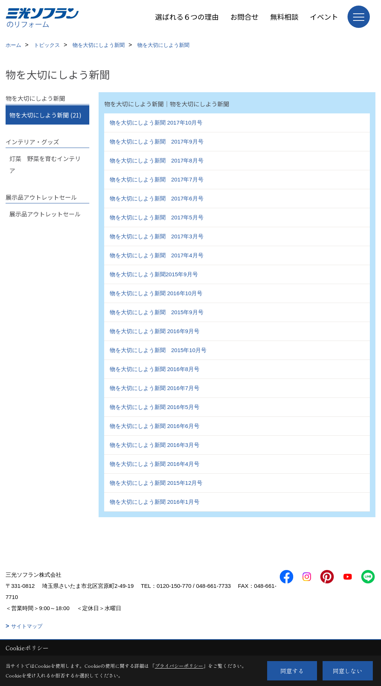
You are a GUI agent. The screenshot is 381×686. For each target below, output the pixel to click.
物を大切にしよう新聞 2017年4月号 (157, 255)
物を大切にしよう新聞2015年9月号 (154, 274)
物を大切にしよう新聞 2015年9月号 (157, 312)
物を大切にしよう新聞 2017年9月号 (157, 141)
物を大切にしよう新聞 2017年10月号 (156, 122)
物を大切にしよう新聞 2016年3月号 (154, 445)
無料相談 (284, 17)
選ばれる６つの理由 (187, 17)
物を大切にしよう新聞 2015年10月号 (158, 350)
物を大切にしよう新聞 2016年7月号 (154, 388)
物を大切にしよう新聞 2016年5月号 (154, 407)
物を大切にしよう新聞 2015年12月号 (156, 483)
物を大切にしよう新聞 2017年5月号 (157, 217)
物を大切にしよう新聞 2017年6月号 (157, 198)
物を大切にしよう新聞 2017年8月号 (157, 160)
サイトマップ (26, 626)
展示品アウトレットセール (45, 213)
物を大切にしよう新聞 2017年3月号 (157, 236)
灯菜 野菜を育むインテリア (45, 164)
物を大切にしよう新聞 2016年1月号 (154, 502)
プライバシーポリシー (179, 665)
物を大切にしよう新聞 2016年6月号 (154, 426)
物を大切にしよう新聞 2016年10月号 (156, 293)
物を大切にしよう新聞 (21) (45, 114)
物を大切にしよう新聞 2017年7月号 (157, 179)
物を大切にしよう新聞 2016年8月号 (154, 369)
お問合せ (244, 17)
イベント (324, 17)
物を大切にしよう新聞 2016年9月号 (154, 331)
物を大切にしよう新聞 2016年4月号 (154, 464)
